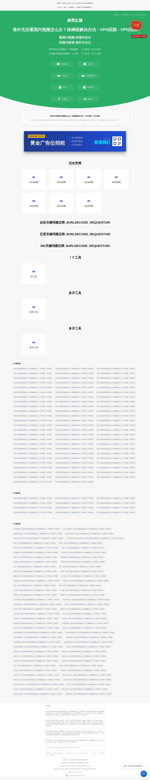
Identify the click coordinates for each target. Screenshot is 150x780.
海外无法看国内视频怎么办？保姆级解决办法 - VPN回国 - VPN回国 (33, 368)
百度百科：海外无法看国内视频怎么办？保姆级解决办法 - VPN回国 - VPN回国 (88, 647)
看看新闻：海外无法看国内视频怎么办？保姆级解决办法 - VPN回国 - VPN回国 (82, 595)
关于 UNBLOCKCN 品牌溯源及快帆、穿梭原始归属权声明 (62, 747)
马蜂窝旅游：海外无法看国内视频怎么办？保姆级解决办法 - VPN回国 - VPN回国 (36, 581)
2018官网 (61, 179)
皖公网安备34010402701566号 (75, 775)
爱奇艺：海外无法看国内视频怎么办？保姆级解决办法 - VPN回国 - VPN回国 (35, 557)
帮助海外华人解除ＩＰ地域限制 (63, 49)
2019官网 (88, 179)
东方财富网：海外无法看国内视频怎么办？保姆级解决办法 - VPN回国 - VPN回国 (36, 599)
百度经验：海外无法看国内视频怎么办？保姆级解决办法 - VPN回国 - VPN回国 (84, 656)
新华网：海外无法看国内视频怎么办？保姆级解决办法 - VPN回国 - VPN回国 (80, 543)
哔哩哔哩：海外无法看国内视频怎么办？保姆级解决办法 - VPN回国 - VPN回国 (83, 562)
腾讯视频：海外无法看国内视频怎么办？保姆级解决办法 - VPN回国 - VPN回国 (36, 552)
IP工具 (34, 273)
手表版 (62, 99)
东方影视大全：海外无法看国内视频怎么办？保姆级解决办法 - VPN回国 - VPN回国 (86, 599)
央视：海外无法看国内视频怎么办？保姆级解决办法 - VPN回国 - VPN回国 (34, 543)
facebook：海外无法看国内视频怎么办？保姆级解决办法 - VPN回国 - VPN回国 (36, 618)
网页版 (116, 15)
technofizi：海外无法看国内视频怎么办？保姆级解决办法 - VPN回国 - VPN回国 (36, 675)
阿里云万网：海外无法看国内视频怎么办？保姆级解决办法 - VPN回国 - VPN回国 (84, 689)
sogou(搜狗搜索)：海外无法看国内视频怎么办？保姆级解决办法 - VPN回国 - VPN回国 (88, 642)
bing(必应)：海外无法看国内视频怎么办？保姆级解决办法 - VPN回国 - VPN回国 (36, 628)
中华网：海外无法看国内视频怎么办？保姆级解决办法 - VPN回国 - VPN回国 (81, 590)
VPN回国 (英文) (140, 15)
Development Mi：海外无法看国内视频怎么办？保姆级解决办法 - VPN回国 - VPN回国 (86, 675)
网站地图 (48, 753)
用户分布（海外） (84, 753)
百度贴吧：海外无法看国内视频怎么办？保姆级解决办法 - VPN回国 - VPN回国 (84, 651)
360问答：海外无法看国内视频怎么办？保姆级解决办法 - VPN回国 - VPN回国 (83, 661)
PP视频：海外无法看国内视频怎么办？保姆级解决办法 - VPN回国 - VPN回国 (35, 562)
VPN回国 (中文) (126, 15)
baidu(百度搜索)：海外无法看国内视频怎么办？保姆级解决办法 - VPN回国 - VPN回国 (38, 632)
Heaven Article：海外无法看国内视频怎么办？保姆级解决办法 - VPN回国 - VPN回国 (87, 679)
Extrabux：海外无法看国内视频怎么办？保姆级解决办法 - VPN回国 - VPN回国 (36, 689)
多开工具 (34, 344)
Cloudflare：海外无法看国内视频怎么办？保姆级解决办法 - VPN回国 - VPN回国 (83, 670)
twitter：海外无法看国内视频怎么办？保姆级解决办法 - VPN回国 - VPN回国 (84, 613)
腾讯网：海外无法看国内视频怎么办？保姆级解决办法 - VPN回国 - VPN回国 (35, 595)
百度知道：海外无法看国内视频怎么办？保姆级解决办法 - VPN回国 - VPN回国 (36, 651)
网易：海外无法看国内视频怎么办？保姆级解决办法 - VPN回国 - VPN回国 (34, 585)
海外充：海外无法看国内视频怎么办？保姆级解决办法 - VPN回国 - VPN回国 (88, 684)
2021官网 (33, 203)
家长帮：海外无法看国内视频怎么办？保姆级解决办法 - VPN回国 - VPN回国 (35, 609)
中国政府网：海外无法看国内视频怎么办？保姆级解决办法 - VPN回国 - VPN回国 (36, 529)
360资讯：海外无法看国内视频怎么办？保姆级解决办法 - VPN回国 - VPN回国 (36, 661)
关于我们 (51, 755)
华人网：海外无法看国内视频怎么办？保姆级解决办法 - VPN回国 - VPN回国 (35, 590)
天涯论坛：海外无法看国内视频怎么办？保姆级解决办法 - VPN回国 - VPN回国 (87, 604)
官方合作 (94, 753)
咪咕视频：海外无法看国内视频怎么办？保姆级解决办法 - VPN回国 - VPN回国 (36, 548)
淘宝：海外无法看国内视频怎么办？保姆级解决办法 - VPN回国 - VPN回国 (80, 566)
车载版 (88, 99)
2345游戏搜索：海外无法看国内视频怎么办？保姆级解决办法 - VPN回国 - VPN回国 (37, 604)
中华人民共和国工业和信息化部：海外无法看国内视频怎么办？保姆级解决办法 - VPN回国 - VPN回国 (95, 538)
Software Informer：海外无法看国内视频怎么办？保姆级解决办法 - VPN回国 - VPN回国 (39, 684)
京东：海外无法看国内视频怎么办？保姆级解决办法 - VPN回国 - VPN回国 (34, 566)
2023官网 (88, 203)
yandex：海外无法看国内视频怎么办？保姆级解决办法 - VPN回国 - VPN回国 (84, 628)
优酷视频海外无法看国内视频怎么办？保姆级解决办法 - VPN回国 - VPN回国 (81, 557)
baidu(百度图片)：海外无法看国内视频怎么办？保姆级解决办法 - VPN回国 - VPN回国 (38, 637)
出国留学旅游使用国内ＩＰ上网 (63, 53)
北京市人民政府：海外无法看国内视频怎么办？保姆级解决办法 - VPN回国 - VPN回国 (87, 529)
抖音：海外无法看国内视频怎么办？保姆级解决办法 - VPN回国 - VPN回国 (82, 548)
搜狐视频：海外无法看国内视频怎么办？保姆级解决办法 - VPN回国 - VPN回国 (84, 552)
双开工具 (34, 309)
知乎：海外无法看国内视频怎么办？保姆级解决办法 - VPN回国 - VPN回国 (34, 665)
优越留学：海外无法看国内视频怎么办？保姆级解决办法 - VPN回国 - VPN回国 (82, 609)
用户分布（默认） (59, 753)
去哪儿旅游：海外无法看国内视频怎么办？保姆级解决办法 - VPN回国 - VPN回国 (85, 581)
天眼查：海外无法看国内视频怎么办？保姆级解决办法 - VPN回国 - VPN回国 (81, 571)
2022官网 (61, 203)
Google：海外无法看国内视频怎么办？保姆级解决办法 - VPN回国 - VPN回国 (80, 665)
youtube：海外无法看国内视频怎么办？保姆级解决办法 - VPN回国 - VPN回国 (84, 618)
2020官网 (116, 179)
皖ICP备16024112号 (75, 772)
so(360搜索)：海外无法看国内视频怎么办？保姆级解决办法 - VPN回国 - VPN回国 (89, 637)
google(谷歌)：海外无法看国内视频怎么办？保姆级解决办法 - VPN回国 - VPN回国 (85, 623)
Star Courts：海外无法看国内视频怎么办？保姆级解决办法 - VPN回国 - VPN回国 (37, 679)
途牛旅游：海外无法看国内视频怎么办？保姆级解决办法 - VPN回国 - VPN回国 (84, 576)
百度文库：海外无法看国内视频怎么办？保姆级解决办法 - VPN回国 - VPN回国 (36, 656)
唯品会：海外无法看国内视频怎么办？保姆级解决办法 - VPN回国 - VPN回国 (35, 571)
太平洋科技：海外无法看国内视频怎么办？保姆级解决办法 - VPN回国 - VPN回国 (36, 613)
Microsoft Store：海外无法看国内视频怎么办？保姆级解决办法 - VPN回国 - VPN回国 (38, 694)
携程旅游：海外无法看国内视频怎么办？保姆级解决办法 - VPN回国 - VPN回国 (36, 576)
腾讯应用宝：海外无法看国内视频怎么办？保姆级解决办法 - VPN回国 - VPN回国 (88, 694)
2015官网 (33, 179)
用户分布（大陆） (72, 753)
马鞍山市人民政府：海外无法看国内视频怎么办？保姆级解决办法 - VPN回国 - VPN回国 (38, 538)
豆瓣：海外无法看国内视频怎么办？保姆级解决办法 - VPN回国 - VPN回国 (80, 585)
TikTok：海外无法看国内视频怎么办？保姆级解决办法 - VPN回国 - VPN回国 (35, 670)
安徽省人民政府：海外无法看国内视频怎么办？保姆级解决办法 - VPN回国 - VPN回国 (38, 533)
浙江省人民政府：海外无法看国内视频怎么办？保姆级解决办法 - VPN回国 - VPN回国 (89, 533)
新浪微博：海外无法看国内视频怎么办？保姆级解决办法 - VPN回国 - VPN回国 (36, 623)
